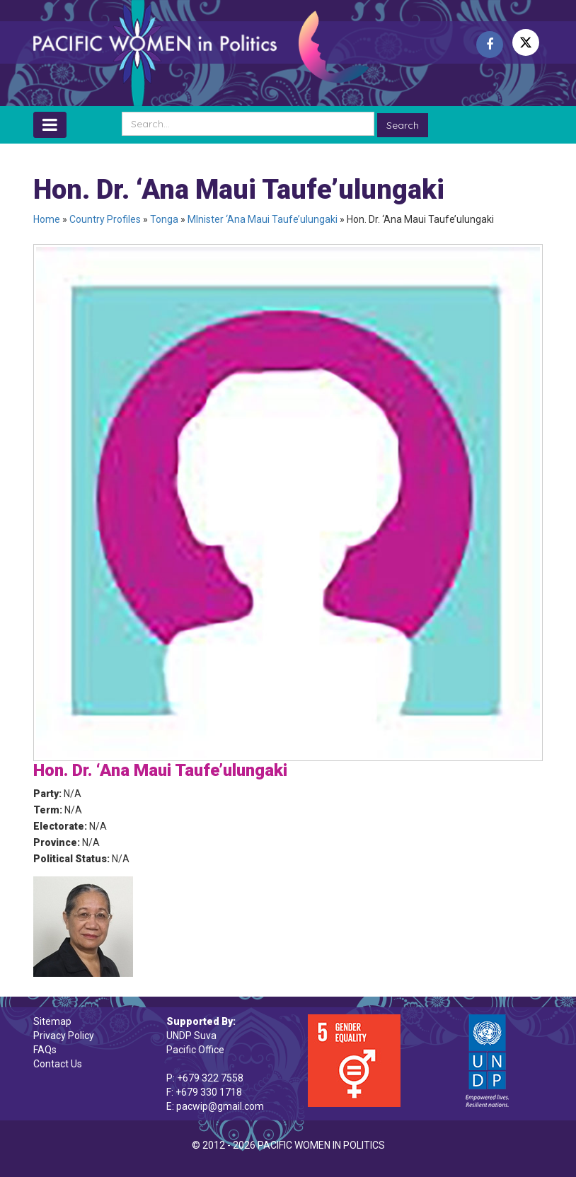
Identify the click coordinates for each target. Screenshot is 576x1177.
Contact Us (57, 1063)
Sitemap (52, 1021)
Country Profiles (105, 219)
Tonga (164, 219)
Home (46, 219)
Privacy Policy (63, 1035)
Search (402, 125)
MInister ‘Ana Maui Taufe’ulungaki (263, 219)
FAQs (45, 1049)
